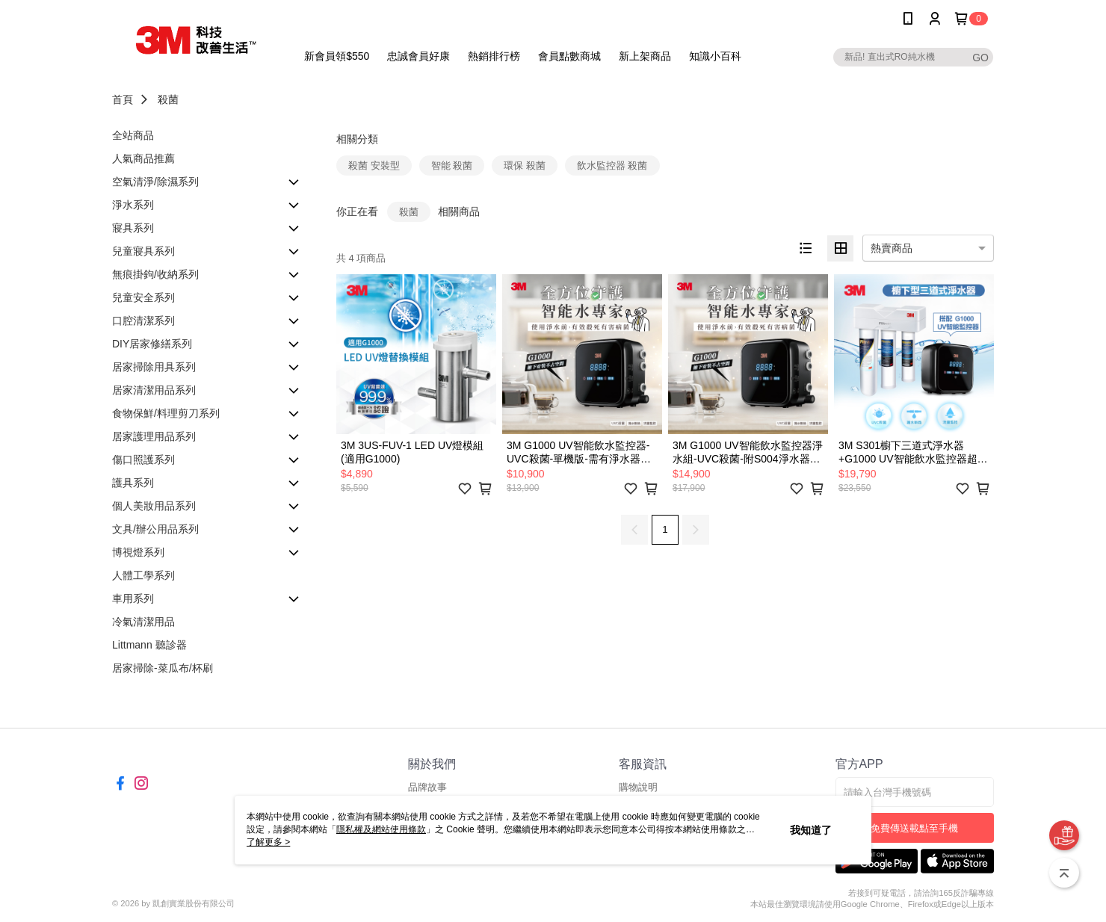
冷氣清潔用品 (143, 622)
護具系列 (133, 483)
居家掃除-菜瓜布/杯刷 (162, 668)
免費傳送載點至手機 (914, 828)
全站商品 (133, 135)
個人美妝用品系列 (154, 506)
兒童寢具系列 (143, 251)
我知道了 (811, 830)
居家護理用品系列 (154, 436)
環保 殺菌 (525, 165)
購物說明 (638, 787)
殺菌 (168, 99)
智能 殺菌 (452, 165)
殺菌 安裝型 (374, 165)
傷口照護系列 (143, 459)
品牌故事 (427, 787)
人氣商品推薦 (143, 158)
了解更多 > (268, 842)
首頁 (122, 99)
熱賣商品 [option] (891, 248)
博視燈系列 (138, 552)
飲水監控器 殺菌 (612, 165)
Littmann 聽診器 (149, 645)
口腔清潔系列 (143, 321)
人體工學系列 (143, 575)
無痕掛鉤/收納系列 (155, 274)
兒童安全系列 (143, 297)
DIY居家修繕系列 (152, 344)
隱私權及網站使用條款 (381, 829)
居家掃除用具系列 (154, 367)
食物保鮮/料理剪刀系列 (166, 413)
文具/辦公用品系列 (155, 529)
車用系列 (133, 598)
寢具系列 (133, 228)
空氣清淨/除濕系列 (155, 182)
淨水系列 (133, 205)
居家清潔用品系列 (154, 390)
